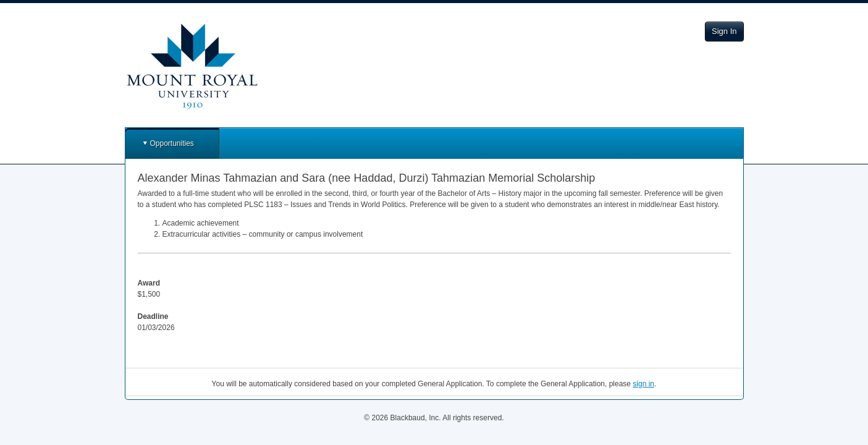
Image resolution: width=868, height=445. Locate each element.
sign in (643, 383)
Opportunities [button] (172, 143)
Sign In (724, 31)
